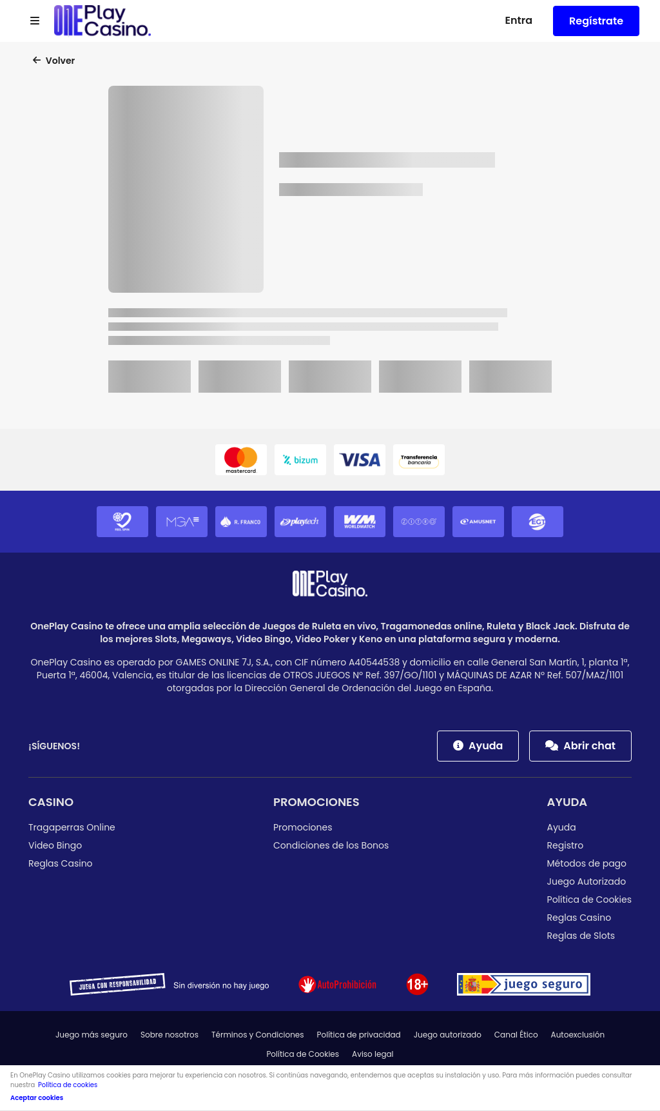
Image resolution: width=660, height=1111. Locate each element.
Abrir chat (580, 745)
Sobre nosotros (170, 1034)
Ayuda (478, 745)
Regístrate (596, 21)
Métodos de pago (587, 863)
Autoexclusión (578, 1034)
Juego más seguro (91, 1034)
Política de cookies (67, 1085)
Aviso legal (373, 1053)
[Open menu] (35, 21)
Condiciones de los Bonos (331, 845)
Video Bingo (55, 845)
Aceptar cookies (36, 1098)
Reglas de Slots (581, 935)
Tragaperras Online (71, 827)
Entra (518, 20)
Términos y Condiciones (257, 1034)
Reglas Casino (60, 863)
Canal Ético (516, 1034)
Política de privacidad (359, 1034)
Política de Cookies (589, 899)
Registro (565, 845)
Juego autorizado (447, 1034)
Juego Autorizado (586, 881)
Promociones (316, 802)
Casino (50, 802)
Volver (54, 60)
